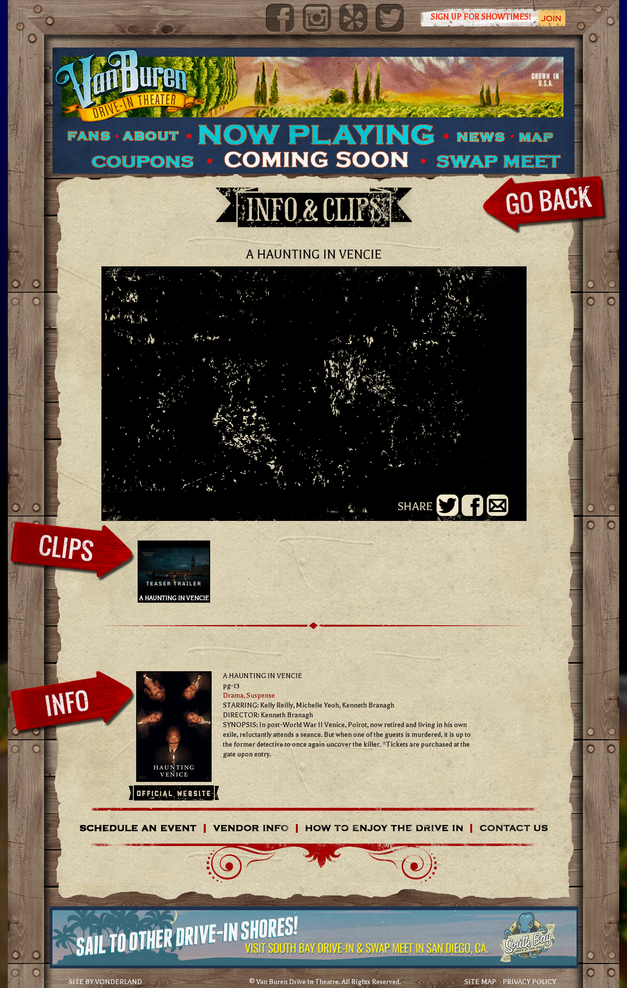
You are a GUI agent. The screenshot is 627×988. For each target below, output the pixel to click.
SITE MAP (480, 982)
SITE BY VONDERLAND (105, 982)
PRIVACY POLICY (529, 982)
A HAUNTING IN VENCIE (174, 571)
